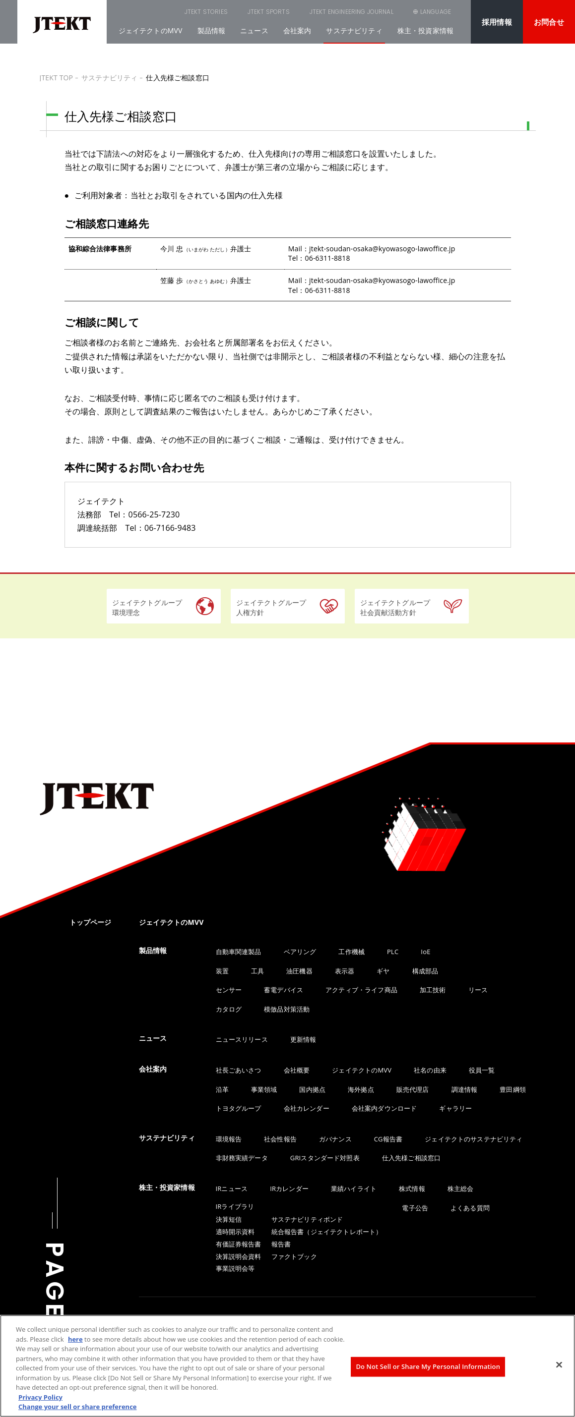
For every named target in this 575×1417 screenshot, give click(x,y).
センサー (229, 989)
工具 (257, 970)
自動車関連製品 (238, 951)
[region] (287, 1366)
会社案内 (297, 30)
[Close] (559, 1365)
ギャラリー (455, 1108)
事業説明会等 (235, 1268)
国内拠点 (312, 1089)
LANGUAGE (435, 11)
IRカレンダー (289, 1188)
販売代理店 (412, 1089)
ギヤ (383, 970)
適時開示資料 (235, 1231)
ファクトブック (294, 1256)
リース (478, 989)
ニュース (254, 30)
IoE (425, 951)
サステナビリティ (354, 30)
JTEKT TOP (56, 77)
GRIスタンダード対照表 (325, 1157)
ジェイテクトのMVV (151, 30)
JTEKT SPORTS (218, 11)
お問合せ (549, 22)
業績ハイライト (354, 1188)
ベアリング (300, 951)
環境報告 (229, 1138)
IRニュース (232, 1188)
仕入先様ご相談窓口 (411, 1157)
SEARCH (381, 11)
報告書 (281, 1244)
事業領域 (264, 1089)
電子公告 (415, 1207)
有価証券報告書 (238, 1244)
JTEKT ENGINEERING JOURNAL (301, 11)
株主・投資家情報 (425, 30)
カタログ (229, 1009)
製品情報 (211, 30)
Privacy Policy (40, 1397)
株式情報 (412, 1188)
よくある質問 (470, 1207)
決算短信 (229, 1219)
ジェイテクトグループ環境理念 (147, 607)
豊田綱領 (513, 1089)
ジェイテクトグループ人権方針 (271, 607)
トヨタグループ (238, 1108)
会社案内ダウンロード (384, 1108)
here (75, 1339)
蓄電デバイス (283, 989)
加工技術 (433, 989)
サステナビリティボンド (307, 1219)
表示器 (344, 970)
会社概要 (297, 1070)
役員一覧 (482, 1070)
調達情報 (464, 1089)
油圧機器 (299, 970)
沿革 (222, 1089)
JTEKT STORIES (156, 11)
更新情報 (303, 1039)
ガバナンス (335, 1138)
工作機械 (351, 951)
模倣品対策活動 (287, 1009)
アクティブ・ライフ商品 (361, 989)
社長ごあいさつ (238, 1070)
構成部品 (425, 970)
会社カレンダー (306, 1108)
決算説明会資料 (238, 1256)
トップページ (90, 922)
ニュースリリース (242, 1039)
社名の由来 (430, 1070)
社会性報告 (280, 1138)
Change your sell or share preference (77, 1406)
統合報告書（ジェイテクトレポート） (327, 1231)
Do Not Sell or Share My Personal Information (428, 1366)
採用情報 (497, 22)
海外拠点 (361, 1089)
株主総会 (460, 1188)
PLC (392, 951)
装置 (222, 970)
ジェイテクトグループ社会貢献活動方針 (395, 607)
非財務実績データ (242, 1157)
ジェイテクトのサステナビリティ (473, 1138)
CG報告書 (388, 1138)
